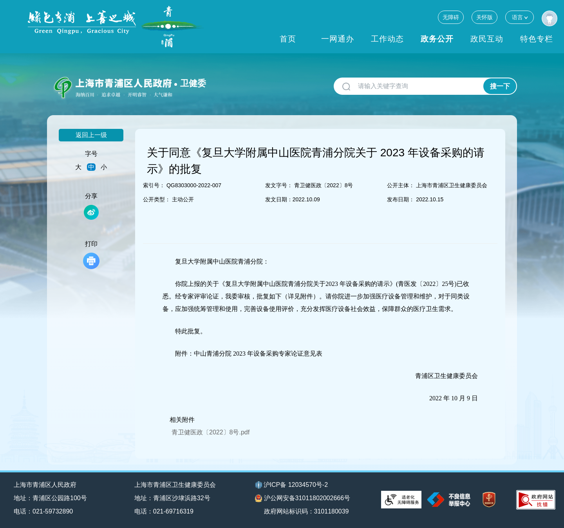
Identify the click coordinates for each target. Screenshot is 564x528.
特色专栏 (536, 38)
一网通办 (337, 38)
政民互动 (486, 38)
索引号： (154, 185)
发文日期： (279, 199)
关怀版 (484, 17)
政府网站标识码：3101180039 (306, 511)
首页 (288, 38)
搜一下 (500, 86)
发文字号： (279, 185)
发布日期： (400, 199)
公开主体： (400, 185)
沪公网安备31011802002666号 (303, 498)
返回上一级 (91, 135)
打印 (91, 254)
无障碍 (451, 17)
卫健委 (193, 83)
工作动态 (387, 38)
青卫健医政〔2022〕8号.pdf (210, 432)
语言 (519, 17)
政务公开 (437, 38)
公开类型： (156, 199)
